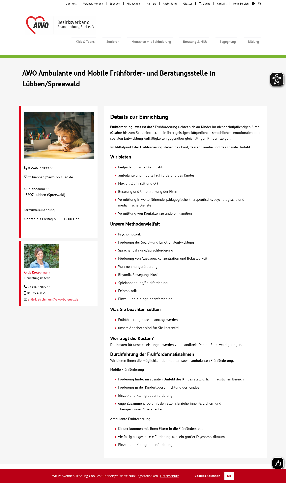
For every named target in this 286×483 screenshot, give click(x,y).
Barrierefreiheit (182, 465)
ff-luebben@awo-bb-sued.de (50, 166)
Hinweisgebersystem (92, 465)
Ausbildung (170, 3)
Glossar (187, 3)
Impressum (207, 465)
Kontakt (221, 3)
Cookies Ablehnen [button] (207, 476)
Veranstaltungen (93, 3)
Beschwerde (121, 465)
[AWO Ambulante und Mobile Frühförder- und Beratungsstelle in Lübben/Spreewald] (59, 145)
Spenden (115, 3)
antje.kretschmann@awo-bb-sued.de (53, 289)
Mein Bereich (241, 3)
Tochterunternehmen (57, 465)
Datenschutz (230, 465)
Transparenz (254, 465)
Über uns (71, 3)
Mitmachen (133, 3)
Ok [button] (229, 476)
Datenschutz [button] (169, 476)
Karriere (151, 3)
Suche (204, 3)
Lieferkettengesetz (150, 465)
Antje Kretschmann (37, 262)
